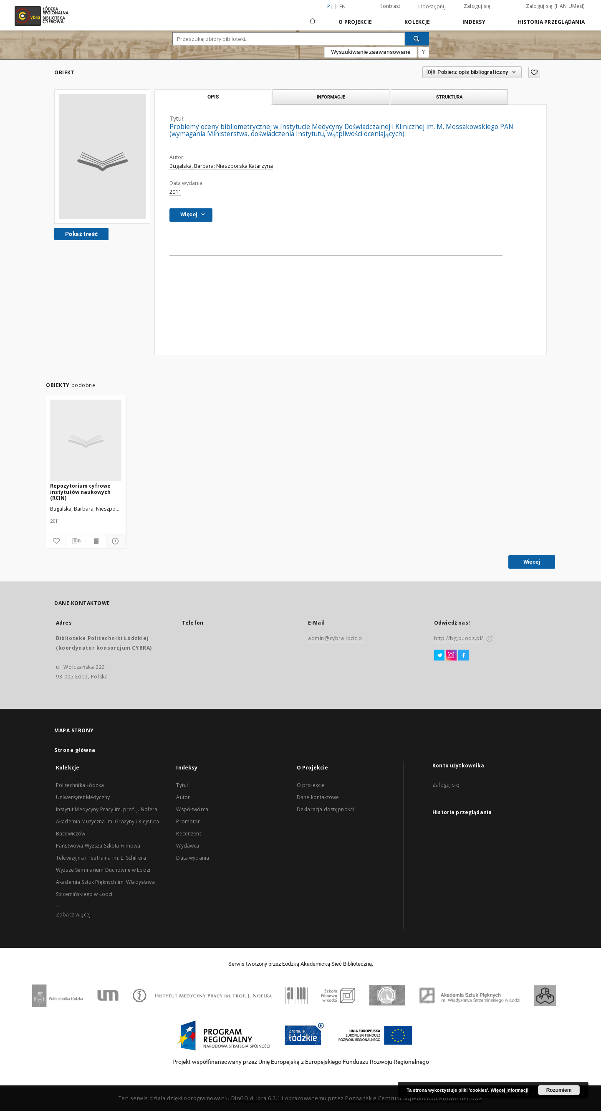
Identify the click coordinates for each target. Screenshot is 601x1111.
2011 (175, 191)
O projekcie (311, 785)
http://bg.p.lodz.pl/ (458, 638)
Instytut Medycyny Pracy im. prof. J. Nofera (106, 809)
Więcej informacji (509, 1090)
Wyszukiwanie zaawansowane (370, 51)
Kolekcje (417, 21)
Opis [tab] (213, 97)
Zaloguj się (477, 6)
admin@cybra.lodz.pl (336, 638)
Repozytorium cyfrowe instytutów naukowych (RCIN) (80, 491)
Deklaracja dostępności (325, 809)
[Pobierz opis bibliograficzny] (76, 541)
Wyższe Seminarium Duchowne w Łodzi (103, 869)
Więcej (531, 562)
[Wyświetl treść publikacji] (96, 541)
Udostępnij (432, 6)
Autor (183, 797)
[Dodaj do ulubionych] (56, 541)
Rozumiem (559, 1090)
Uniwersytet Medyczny (83, 797)
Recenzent (188, 833)
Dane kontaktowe (318, 797)
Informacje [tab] (331, 97)
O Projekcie (355, 21)
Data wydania (192, 857)
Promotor (188, 821)
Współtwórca (192, 809)
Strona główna (75, 750)
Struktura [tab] (449, 97)
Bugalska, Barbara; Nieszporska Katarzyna (221, 166)
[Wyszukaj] (417, 39)
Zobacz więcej (73, 914)
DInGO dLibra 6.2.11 (257, 1098)
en (342, 6)
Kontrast (389, 6)
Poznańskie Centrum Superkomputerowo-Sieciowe (413, 1098)
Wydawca (187, 845)
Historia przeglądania (551, 21)
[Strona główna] (312, 17)
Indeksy (473, 21)
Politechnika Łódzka (80, 785)
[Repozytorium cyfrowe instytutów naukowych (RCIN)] (86, 440)
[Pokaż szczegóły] (114, 541)
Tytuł (182, 785)
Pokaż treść (81, 233)
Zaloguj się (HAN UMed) (555, 6)
